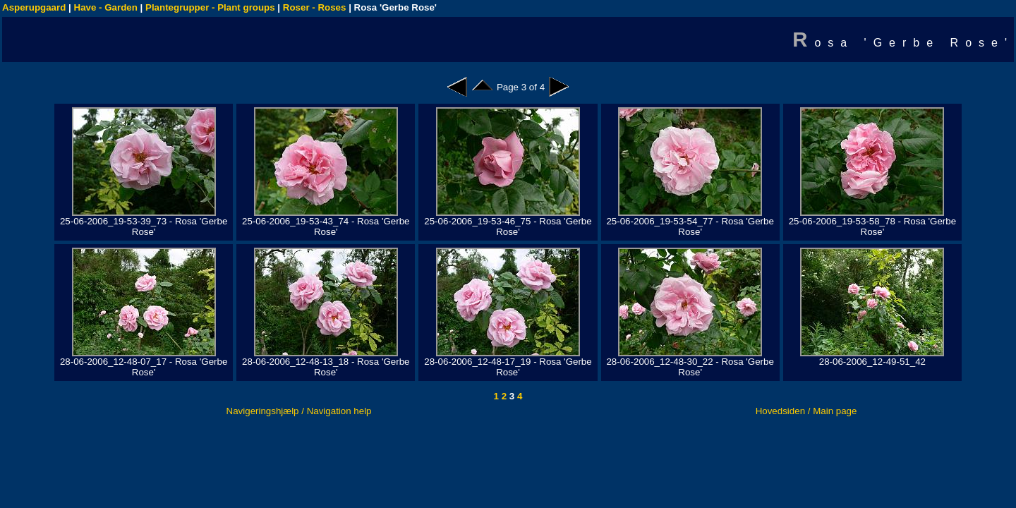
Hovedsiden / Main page (806, 411)
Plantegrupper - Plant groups (210, 7)
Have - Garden (106, 7)
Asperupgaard (34, 7)
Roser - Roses (314, 7)
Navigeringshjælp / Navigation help (299, 411)
